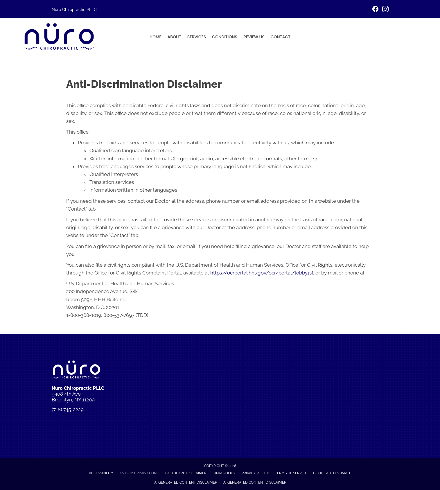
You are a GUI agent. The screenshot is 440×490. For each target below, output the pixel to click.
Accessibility (101, 473)
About (174, 37)
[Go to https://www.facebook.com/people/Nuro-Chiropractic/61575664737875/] (375, 10)
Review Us (254, 37)
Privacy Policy (255, 473)
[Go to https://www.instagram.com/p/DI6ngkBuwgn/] (385, 10)
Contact (280, 37)
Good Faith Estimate (332, 473)
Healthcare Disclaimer (184, 473)
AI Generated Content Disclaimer (185, 482)
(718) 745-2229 (68, 409)
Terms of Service (291, 473)
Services (196, 37)
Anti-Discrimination (138, 473)
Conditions (224, 37)
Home (155, 37)
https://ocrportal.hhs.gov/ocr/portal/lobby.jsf (261, 273)
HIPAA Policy (224, 473)
